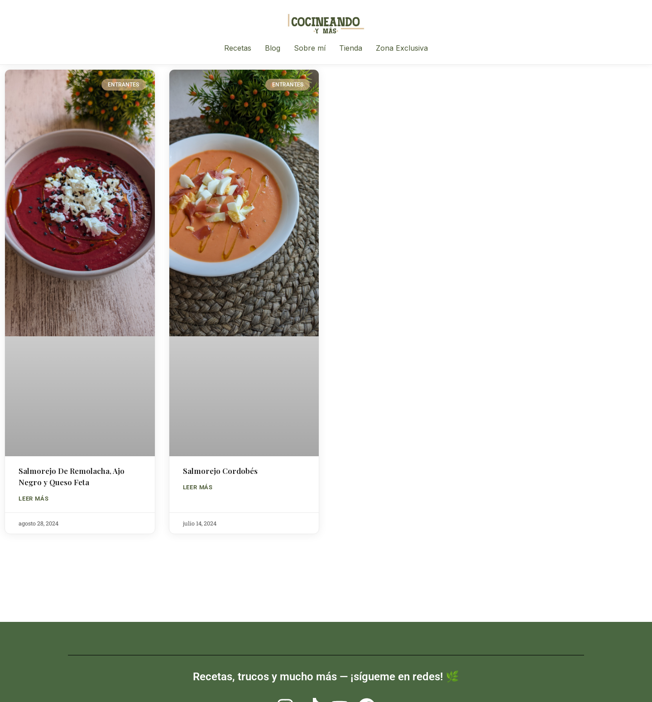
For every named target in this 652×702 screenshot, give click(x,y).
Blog (272, 48)
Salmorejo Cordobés (220, 471)
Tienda (350, 48)
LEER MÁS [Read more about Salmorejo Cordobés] (198, 487)
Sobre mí (310, 48)
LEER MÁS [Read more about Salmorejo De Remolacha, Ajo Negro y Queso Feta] (33, 498)
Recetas (237, 48)
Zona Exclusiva (402, 48)
